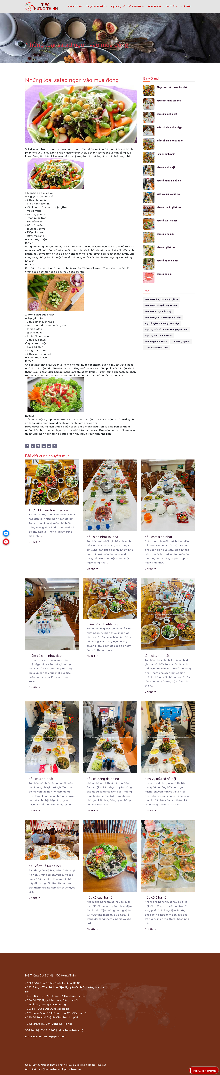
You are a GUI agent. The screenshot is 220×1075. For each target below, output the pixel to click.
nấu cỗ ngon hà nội (167, 260)
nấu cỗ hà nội (164, 274)
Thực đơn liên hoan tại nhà (172, 87)
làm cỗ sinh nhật (166, 154)
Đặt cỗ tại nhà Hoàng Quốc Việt (162, 323)
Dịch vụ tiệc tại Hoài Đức (158, 335)
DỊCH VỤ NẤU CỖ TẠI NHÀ (127, 6)
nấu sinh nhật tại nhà (169, 100)
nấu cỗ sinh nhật (166, 167)
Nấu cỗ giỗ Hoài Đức (156, 341)
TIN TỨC (171, 6)
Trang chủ (75, 6)
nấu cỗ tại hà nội (166, 247)
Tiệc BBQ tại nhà (181, 341)
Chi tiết (34, 542)
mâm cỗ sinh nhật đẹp (169, 127)
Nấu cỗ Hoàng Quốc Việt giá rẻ (161, 299)
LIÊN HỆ (186, 6)
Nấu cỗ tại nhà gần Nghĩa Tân (161, 305)
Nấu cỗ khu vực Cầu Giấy (158, 311)
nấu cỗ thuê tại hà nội (169, 207)
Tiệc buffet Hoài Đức (156, 347)
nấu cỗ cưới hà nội (167, 220)
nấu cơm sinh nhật (167, 114)
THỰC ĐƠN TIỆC (96, 6)
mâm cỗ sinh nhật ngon (170, 140)
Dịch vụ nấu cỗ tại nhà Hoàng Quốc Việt (166, 329)
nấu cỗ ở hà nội (165, 234)
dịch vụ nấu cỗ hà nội (169, 194)
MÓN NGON (154, 6)
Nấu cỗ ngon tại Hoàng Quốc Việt (163, 317)
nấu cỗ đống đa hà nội (169, 180)
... (41, 536)
